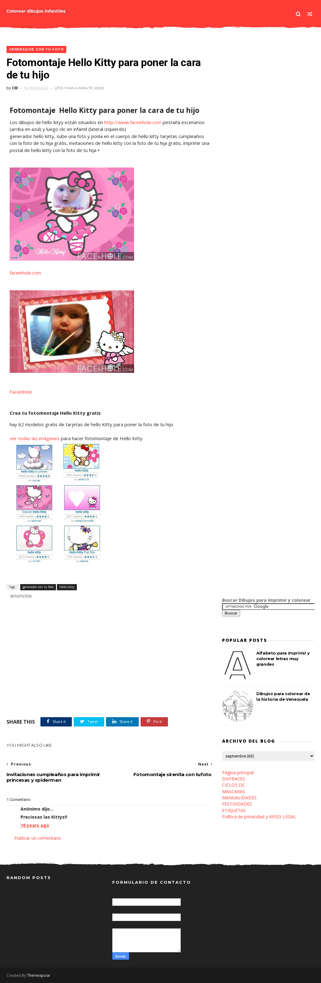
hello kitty (66, 587)
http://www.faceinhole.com (132, 122)
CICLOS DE (233, 785)
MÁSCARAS (233, 791)
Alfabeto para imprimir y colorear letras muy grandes (282, 658)
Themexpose (38, 975)
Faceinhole (21, 392)
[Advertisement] (79, 606)
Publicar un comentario (37, 838)
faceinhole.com (25, 273)
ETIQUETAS (234, 810)
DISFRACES (233, 779)
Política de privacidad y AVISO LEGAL (259, 817)
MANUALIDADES (239, 798)
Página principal (238, 772)
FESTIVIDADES (237, 804)
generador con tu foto (36, 49)
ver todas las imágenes (35, 438)
